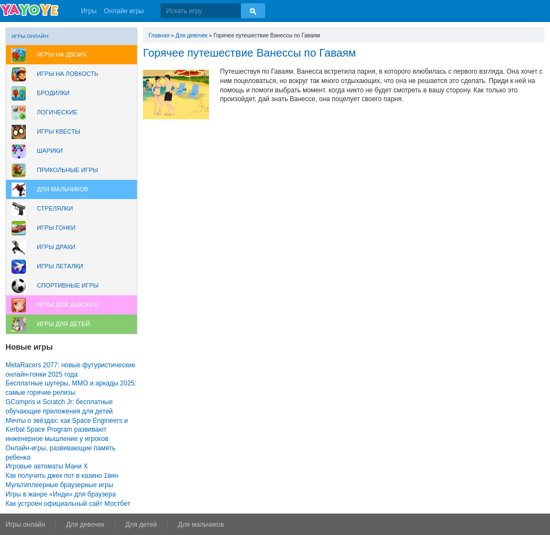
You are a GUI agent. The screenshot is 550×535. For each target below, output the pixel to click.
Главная (158, 35)
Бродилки (53, 93)
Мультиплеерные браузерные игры (59, 485)
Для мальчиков (62, 189)
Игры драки (56, 247)
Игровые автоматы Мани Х (47, 466)
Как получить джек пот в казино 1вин (62, 475)
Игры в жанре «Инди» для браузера (61, 494)
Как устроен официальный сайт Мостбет (68, 504)
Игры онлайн (25, 524)
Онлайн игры (124, 11)
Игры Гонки (56, 227)
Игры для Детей (63, 324)
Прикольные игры (67, 170)
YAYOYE (29, 10)
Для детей (141, 524)
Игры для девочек (67, 304)
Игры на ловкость (67, 73)
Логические (57, 112)
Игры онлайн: (31, 36)
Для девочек (191, 35)
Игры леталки (60, 266)
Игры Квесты (58, 131)
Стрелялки (55, 208)
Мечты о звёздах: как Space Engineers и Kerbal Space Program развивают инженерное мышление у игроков (67, 430)
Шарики (50, 150)
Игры (88, 11)
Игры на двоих (62, 54)
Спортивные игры (67, 285)
